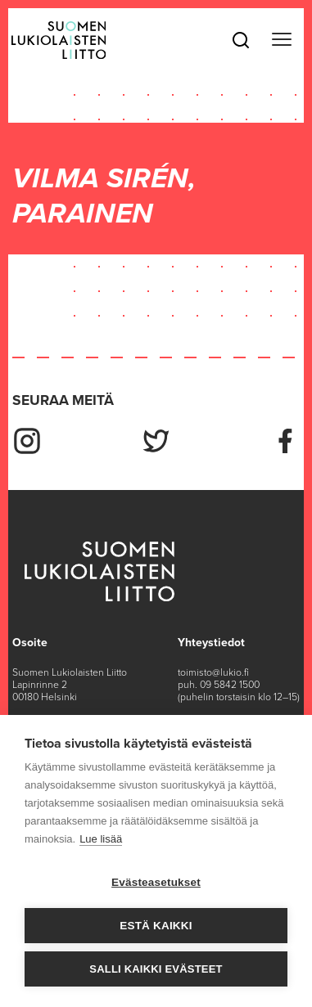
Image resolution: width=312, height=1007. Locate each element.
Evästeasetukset (156, 882)
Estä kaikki (156, 925)
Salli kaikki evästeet (155, 969)
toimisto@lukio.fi (213, 672)
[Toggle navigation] (281, 40)
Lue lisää (100, 839)
